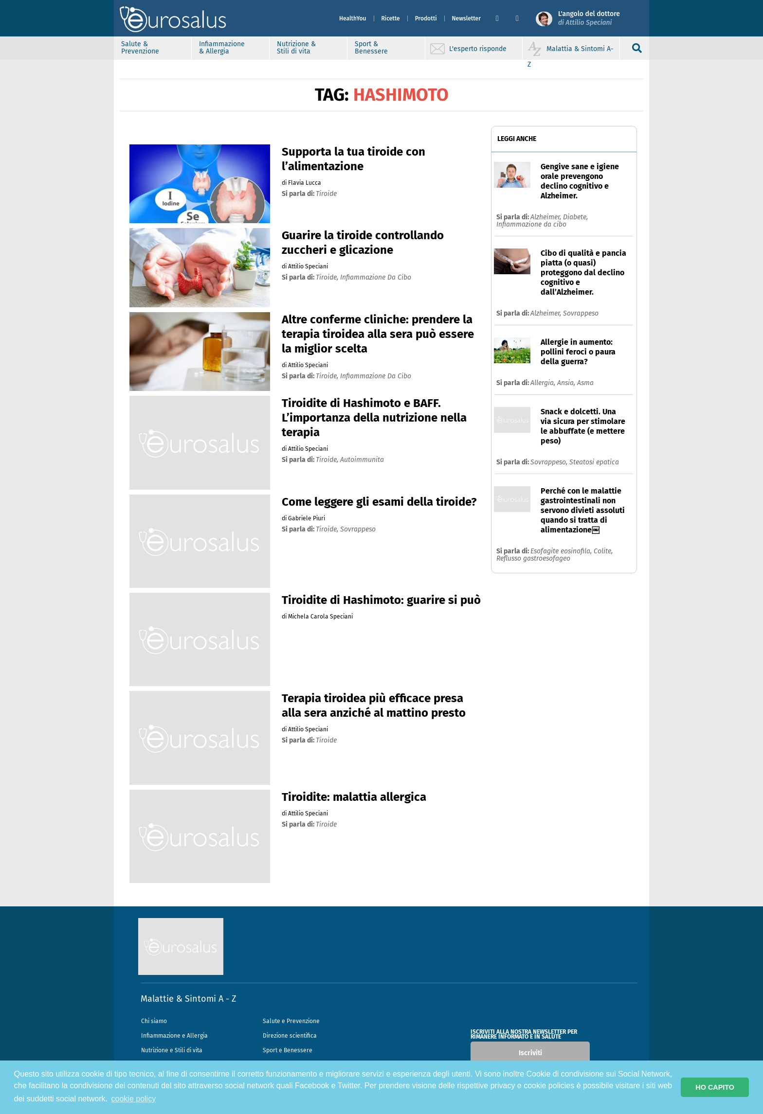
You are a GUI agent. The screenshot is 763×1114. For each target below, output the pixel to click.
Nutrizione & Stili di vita (296, 47)
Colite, (603, 551)
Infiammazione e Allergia (174, 1035)
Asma (585, 383)
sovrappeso (358, 529)
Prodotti (426, 18)
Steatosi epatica (594, 462)
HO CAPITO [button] (714, 1087)
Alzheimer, (546, 217)
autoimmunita (362, 460)
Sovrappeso (581, 313)
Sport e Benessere (287, 1050)
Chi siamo (154, 1021)
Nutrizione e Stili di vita (171, 1050)
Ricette (391, 18)
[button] (502, 18)
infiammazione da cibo (375, 277)
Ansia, (567, 383)
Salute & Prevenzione (140, 47)
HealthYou (352, 18)
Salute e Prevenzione (291, 1021)
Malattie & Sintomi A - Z (188, 998)
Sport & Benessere (371, 47)
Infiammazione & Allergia (222, 47)
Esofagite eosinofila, (562, 551)
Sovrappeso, (549, 462)
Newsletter (466, 18)
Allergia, (543, 383)
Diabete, (575, 217)
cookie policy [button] (133, 1099)
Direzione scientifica (290, 1035)
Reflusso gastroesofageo (533, 558)
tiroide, (328, 277)
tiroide (326, 194)
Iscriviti (530, 1053)
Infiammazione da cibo (531, 224)
